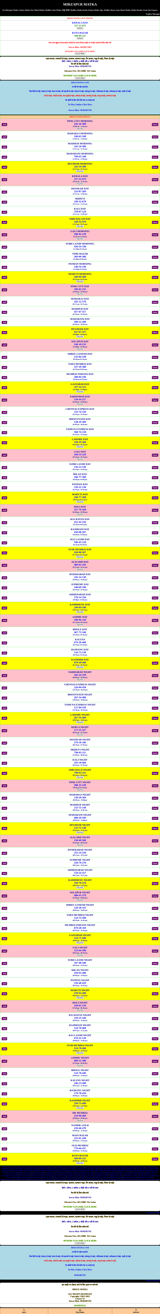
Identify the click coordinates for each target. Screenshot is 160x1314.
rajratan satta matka (60, 1176)
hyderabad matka (17, 1170)
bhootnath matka (70, 1168)
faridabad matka (44, 1168)
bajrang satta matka (73, 1177)
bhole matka (70, 1170)
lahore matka (95, 1168)
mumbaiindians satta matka (85, 1174)
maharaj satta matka (137, 1172)
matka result (118, 1179)
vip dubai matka (71, 1179)
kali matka (34, 1167)
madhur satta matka (151, 1172)
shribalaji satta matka (62, 1172)
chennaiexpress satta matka (131, 1174)
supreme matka (28, 1170)
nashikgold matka (121, 1170)
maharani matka (119, 1167)
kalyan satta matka (60, 1177)
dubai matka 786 (93, 1179)
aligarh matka (6, 1170)
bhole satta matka (47, 1177)
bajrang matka (89, 1170)
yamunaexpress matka (83, 1168)
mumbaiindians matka (21, 1168)
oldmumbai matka (145, 1170)
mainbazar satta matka (130, 1177)
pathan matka (80, 1167)
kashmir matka (99, 1170)
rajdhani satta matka (73, 1176)
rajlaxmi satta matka (87, 1176)
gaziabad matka (34, 1168)
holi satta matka (48, 1176)
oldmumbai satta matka (145, 1177)
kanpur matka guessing (106, 1179)
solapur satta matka (38, 1174)
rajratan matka (120, 1168)
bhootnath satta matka (148, 1174)
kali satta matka (50, 1172)
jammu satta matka (36, 1177)
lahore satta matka (24, 1176)
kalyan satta (135, 1179)
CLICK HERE (80, 53)
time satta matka (100, 1172)
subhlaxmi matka (61, 1167)
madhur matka (109, 1167)
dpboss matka (126, 1179)
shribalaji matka (43, 1167)
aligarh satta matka (116, 1176)
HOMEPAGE (80, 1305)
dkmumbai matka (109, 1170)
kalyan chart (144, 1179)
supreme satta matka (144, 1176)
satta (15, 1179)
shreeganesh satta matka (52, 1174)
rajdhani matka (130, 1168)
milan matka (103, 1168)
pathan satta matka (112, 1172)
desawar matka (130, 1167)
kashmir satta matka (86, 1177)
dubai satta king (23, 1179)
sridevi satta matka (38, 1172)
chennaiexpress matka (57, 1168)
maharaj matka (99, 1167)
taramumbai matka (7, 1168)
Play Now (80, 128)
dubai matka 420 (60, 1179)
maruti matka (89, 1167)
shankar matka (16, 1167)
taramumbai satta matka (68, 1174)
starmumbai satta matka (102, 1176)
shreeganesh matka (151, 1167)
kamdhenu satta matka (22, 1177)
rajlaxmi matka (141, 1168)
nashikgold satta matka (115, 1177)
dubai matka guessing (35, 1179)
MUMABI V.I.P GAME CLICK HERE (80, 52)
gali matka (52, 1167)
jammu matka (61, 1170)
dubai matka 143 (82, 1179)
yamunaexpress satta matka (9, 1176)
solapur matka (140, 1167)
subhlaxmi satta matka (87, 1172)
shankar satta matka (25, 1172)
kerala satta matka (12, 1172)
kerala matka (7, 1167)
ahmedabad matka (39, 1170)
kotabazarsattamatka (6, 1179)
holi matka (111, 1168)
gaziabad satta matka (101, 1174)
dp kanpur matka (154, 1179)
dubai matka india (48, 1179)
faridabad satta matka (116, 1174)
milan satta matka (36, 1176)
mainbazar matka (133, 1170)
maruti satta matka (125, 1172)
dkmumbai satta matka (100, 1177)
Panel (155, 125)
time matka (71, 1167)
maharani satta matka (11, 1174)
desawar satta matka (25, 1174)
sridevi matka (26, 1167)
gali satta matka (75, 1172)
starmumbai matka (152, 1168)
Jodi (4, 125)
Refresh (80, 28)
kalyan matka (79, 1170)
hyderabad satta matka (130, 1176)
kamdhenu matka (51, 1170)
